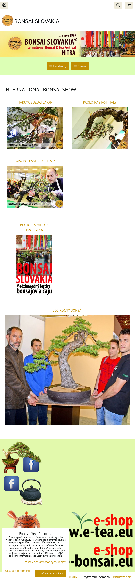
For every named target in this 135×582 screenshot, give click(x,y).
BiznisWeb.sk (122, 577)
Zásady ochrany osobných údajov (45, 562)
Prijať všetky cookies (50, 573)
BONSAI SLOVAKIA (36, 21)
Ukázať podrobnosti (17, 571)
